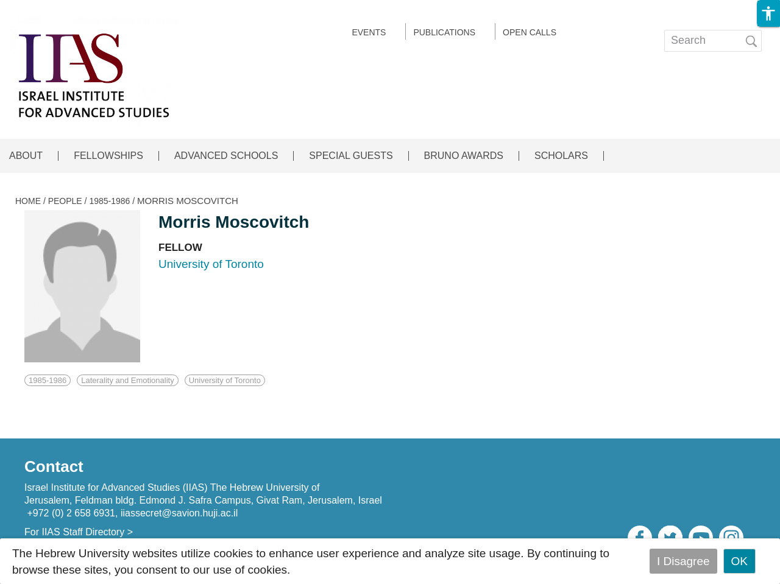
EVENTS (369, 32)
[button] (768, 13)
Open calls (529, 32)
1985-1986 (109, 201)
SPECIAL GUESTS (350, 156)
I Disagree (683, 561)
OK (739, 561)
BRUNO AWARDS (463, 156)
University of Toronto (225, 380)
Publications (444, 32)
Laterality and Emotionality (127, 380)
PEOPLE (65, 201)
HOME (28, 201)
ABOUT (26, 156)
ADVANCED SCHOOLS (226, 156)
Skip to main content (52, 8)
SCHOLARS (561, 156)
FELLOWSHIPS (108, 156)
